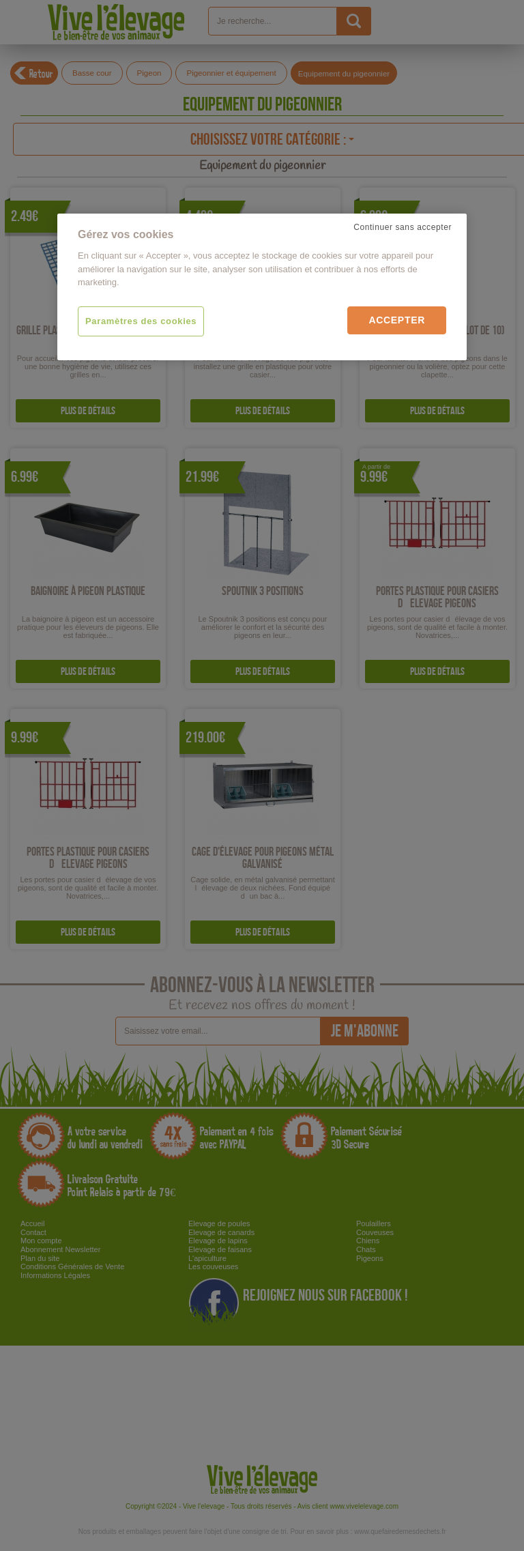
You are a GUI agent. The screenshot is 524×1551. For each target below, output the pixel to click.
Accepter (396, 320)
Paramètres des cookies (140, 321)
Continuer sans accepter (402, 227)
